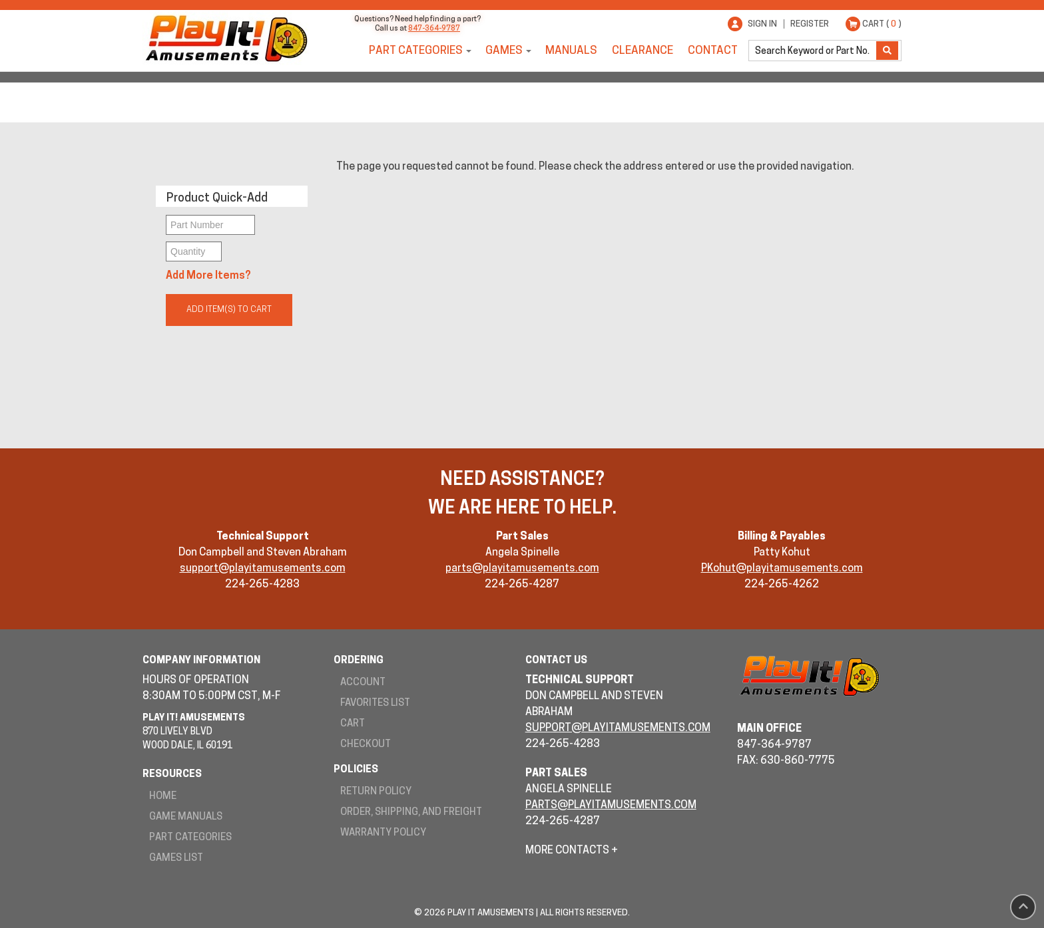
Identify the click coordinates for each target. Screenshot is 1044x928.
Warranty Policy (383, 833)
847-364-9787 (434, 29)
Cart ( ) (882, 24)
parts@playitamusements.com (522, 568)
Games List (176, 858)
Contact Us (556, 661)
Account (363, 683)
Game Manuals (185, 817)
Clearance (642, 51)
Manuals (571, 51)
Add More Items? (208, 276)
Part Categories (416, 51)
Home (162, 797)
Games (504, 51)
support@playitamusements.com (263, 568)
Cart (352, 724)
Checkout (365, 745)
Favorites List (375, 703)
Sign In (762, 24)
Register (809, 24)
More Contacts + (571, 851)
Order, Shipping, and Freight (411, 813)
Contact (713, 51)
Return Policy (375, 792)
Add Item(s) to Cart (229, 309)
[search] (813, 50)
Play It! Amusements (225, 38)
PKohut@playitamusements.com (782, 568)
